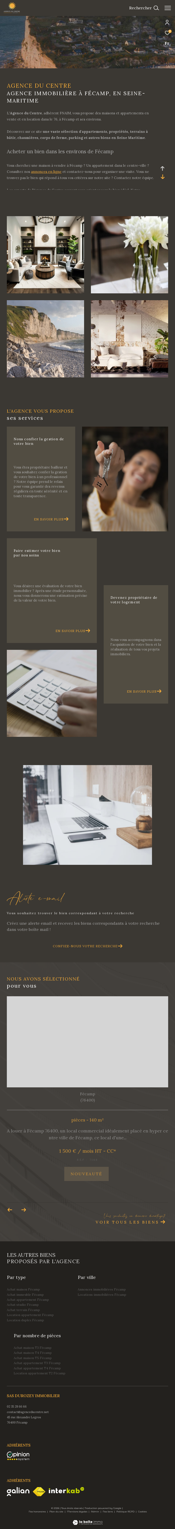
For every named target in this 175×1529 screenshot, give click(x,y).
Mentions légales (77, 1511)
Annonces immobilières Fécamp (102, 1289)
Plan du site (56, 1511)
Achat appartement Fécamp (28, 1300)
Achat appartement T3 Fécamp (37, 1363)
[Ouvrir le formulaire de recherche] (144, 8)
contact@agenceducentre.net (28, 1412)
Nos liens (108, 1511)
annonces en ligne (46, 171)
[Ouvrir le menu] (167, 8)
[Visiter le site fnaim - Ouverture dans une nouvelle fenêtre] (39, 1491)
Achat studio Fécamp (23, 1305)
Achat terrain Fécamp (23, 1310)
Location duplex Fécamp (25, 1320)
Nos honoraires (37, 1511)
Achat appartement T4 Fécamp (37, 1368)
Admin (95, 1511)
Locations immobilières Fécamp (102, 1295)
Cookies (142, 1511)
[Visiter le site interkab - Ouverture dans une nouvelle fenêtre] (66, 1490)
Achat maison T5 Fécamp (33, 1358)
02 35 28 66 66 (17, 1407)
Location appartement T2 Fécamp (39, 1373)
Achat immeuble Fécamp (25, 1295)
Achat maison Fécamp (23, 1289)
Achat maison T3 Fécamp (32, 1348)
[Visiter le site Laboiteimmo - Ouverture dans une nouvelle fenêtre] (87, 1519)
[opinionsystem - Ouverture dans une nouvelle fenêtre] (18, 1456)
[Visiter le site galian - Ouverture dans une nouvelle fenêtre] (18, 1491)
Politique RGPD (125, 1511)
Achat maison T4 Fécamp (33, 1353)
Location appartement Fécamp (30, 1315)
